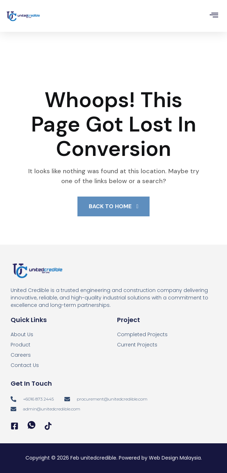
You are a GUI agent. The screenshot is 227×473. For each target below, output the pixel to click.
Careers (21, 354)
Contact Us (25, 365)
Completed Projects (142, 334)
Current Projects (137, 344)
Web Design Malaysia (175, 457)
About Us (22, 334)
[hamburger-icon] (214, 16)
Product (20, 344)
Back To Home (114, 206)
